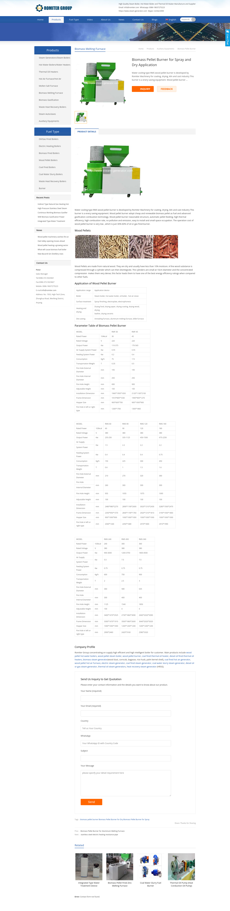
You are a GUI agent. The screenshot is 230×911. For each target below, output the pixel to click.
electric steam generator (113, 663)
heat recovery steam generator (141, 666)
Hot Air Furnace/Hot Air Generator (47, 79)
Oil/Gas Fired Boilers (48, 139)
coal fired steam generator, (139, 663)
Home (40, 19)
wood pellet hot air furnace (87, 663)
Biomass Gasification (49, 100)
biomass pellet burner (89, 819)
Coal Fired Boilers (47, 167)
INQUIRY (145, 89)
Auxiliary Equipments (165, 48)
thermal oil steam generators (112, 666)
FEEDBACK (167, 89)
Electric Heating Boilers (50, 146)
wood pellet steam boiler (109, 656)
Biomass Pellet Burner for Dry (111, 819)
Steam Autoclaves (47, 114)
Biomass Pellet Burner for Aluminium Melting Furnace (103, 831)
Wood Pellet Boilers (48, 160)
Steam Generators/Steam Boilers (54, 57)
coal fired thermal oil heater (155, 656)
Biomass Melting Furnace (90, 49)
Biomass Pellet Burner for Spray (136, 819)
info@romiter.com (131, 7)
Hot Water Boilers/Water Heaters (54, 64)
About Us (105, 19)
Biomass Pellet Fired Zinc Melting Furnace (120, 884)
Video (90, 19)
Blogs (154, 19)
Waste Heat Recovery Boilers (52, 107)
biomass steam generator (95, 659)
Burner (42, 188)
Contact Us (138, 19)
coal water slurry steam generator (168, 663)
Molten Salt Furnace (48, 85)
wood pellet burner (132, 656)
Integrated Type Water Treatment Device (89, 884)
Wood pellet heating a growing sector (53, 245)
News (121, 19)
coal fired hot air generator (177, 659)
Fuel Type (74, 19)
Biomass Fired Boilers (49, 153)
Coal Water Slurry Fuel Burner (150, 884)
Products (56, 19)
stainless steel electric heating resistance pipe (99, 834)
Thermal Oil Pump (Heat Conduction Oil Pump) (181, 884)
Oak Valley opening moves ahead (51, 241)
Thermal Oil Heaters (48, 71)
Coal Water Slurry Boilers (51, 174)
